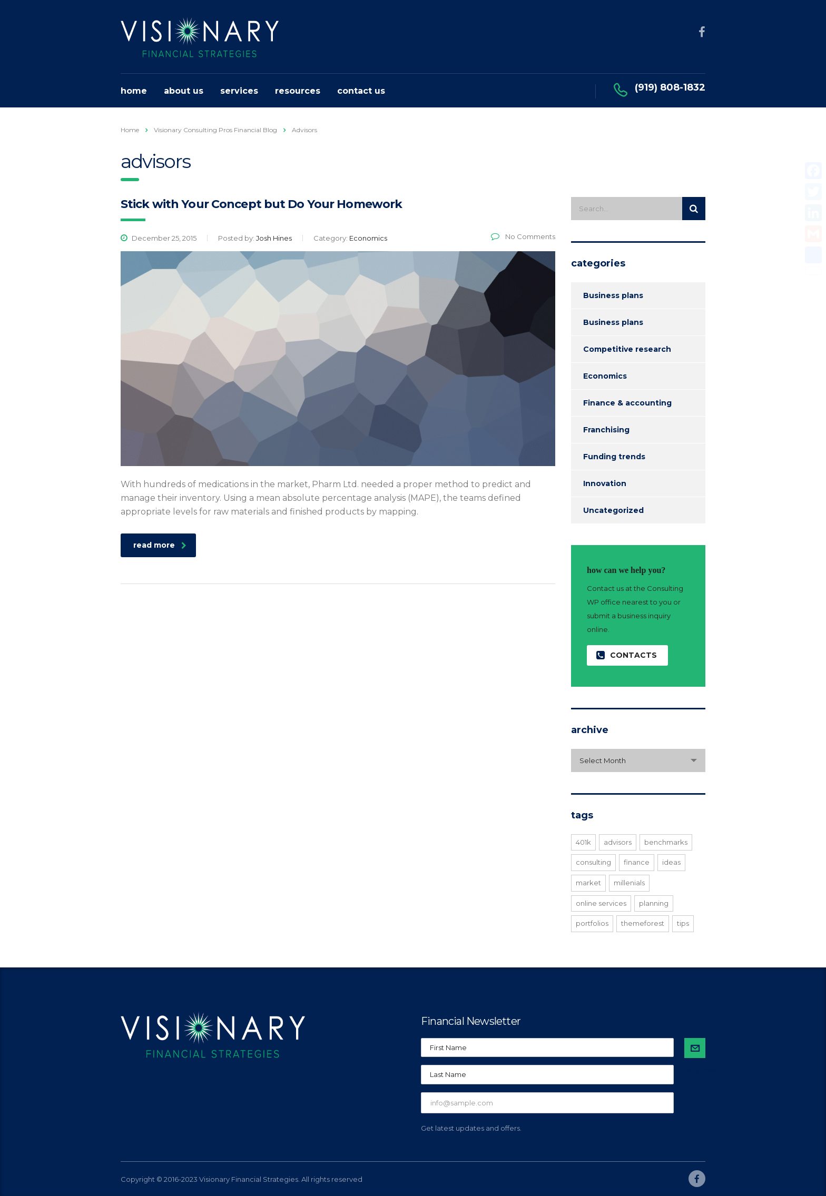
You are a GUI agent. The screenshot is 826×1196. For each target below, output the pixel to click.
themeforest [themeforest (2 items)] (642, 923)
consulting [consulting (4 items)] (593, 862)
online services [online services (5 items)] (601, 903)
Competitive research (627, 349)
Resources (297, 91)
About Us (183, 91)
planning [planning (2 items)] (653, 903)
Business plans (613, 295)
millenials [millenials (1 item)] (629, 882)
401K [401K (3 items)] (583, 842)
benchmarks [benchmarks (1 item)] (665, 842)
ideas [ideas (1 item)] (671, 862)
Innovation (604, 483)
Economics (605, 376)
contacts (626, 655)
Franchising (606, 429)
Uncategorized (613, 510)
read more (159, 545)
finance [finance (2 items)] (637, 862)
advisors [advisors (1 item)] (618, 842)
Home (134, 91)
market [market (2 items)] (588, 882)
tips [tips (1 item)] (683, 923)
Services (239, 91)
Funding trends (614, 456)
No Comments (523, 236)
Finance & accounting (627, 403)
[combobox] (638, 760)
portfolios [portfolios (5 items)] (592, 923)
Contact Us (361, 91)
